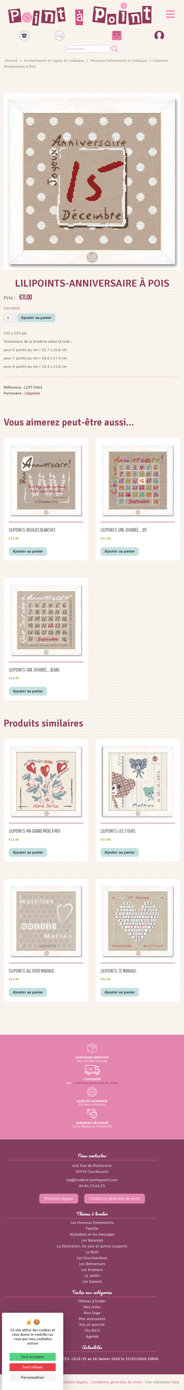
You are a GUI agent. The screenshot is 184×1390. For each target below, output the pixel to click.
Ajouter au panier (36, 317)
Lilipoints (32, 393)
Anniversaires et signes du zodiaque (54, 60)
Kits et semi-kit (92, 1324)
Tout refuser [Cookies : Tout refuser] (32, 1367)
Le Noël (92, 1252)
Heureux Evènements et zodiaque (118, 60)
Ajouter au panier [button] (28, 551)
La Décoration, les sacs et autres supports (92, 1246)
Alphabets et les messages (92, 1234)
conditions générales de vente (95, 1083)
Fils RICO (92, 1330)
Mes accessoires (92, 1318)
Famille (92, 1228)
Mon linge (92, 1313)
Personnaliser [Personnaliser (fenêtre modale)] (32, 1377)
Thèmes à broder (92, 1301)
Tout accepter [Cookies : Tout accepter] (32, 1356)
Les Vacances (92, 1240)
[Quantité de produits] (10, 317)
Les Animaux (92, 1269)
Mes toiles (92, 1307)
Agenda (92, 1336)
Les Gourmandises (92, 1258)
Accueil (11, 60)
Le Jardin (92, 1275)
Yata (175, 1382)
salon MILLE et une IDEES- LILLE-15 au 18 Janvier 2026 (73, 1358)
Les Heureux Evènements (92, 1222)
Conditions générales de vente (114, 1198)
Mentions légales (58, 1198)
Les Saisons (92, 1281)
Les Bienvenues (92, 1263)
